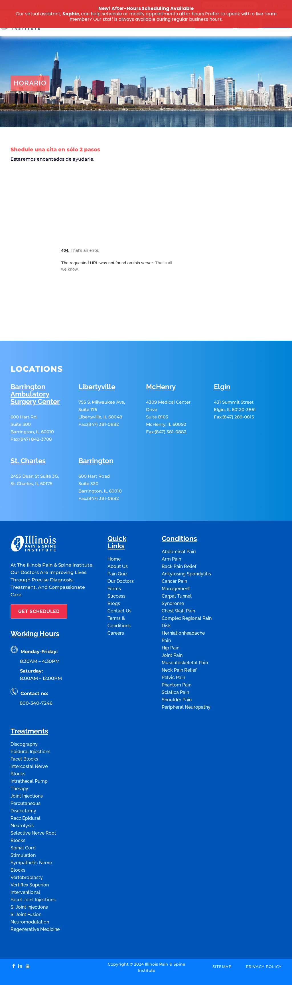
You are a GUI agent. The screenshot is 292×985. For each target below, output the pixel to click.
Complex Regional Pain (187, 596)
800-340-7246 (36, 681)
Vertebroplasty (27, 856)
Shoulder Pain (177, 678)
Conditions (179, 517)
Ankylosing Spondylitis (186, 552)
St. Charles (28, 439)
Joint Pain (172, 633)
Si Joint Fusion (26, 893)
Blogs (114, 582)
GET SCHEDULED (39, 589)
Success (116, 574)
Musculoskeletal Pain (185, 641)
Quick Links (117, 520)
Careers (116, 611)
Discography (24, 722)
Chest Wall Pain (178, 589)
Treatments (29, 710)
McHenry (161, 365)
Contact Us (119, 589)
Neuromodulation (30, 900)
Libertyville (96, 365)
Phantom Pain (176, 663)
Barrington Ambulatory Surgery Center (35, 372)
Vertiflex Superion (30, 863)
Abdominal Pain (179, 530)
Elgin (222, 365)
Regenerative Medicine (35, 907)
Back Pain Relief (179, 544)
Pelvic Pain (173, 656)
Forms (114, 567)
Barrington (95, 439)
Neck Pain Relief (179, 648)
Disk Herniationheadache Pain (183, 611)
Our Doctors (121, 559)
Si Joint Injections (29, 885)
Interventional (25, 870)
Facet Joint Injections (33, 878)
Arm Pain (171, 537)
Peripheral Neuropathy (186, 685)
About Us (118, 544)
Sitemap (222, 945)
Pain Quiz (117, 552)
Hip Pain (170, 626)
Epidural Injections (30, 730)
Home (16, 134)
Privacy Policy (263, 945)
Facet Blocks (24, 737)
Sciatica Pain (175, 670)
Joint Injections (27, 774)
